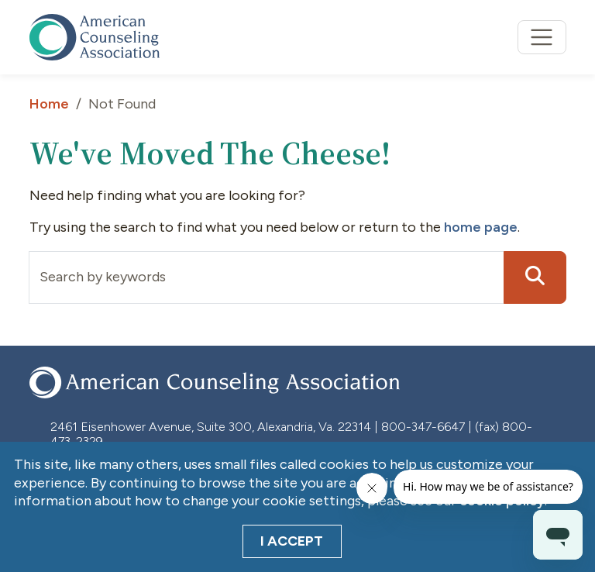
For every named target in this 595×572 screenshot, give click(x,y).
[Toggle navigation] (542, 37)
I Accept (291, 541)
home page (481, 227)
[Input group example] (266, 277)
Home (49, 103)
